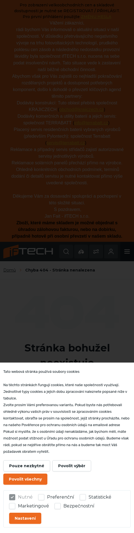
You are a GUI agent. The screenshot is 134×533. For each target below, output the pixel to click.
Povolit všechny (25, 479)
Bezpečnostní (78, 506)
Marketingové (33, 506)
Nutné (25, 497)
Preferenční (60, 497)
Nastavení (25, 518)
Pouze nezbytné (26, 465)
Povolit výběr (71, 465)
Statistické (100, 497)
